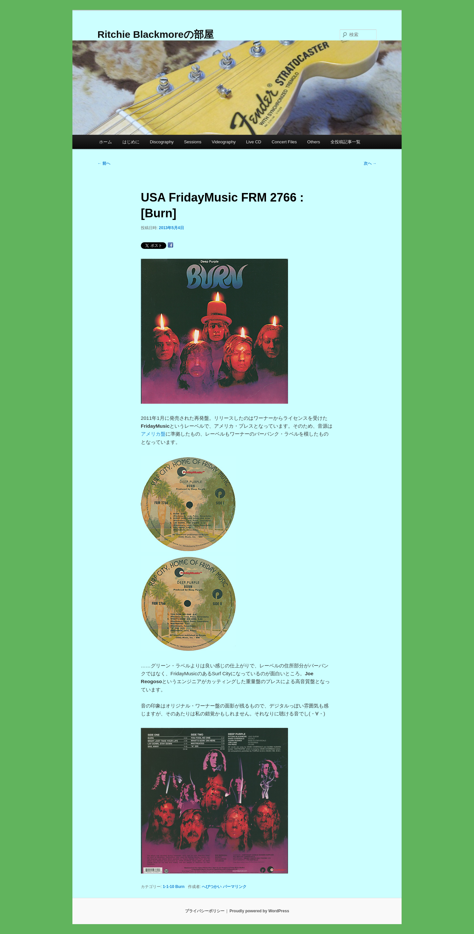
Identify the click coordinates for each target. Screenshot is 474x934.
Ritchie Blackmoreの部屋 (155, 34)
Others (313, 141)
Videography (224, 141)
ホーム (105, 141)
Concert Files (284, 141)
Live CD (253, 141)
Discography (161, 141)
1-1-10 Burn (174, 886)
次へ (370, 163)
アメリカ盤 (153, 434)
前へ (103, 163)
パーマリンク (235, 886)
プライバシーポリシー (204, 911)
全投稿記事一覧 (345, 141)
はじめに (131, 141)
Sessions (192, 141)
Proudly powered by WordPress (259, 911)
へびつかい (212, 886)
